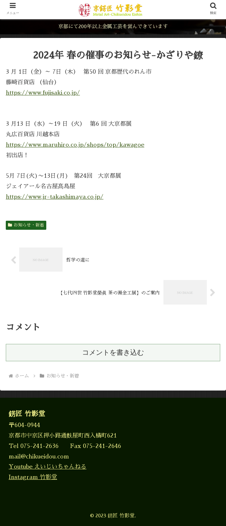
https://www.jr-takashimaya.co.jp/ (54, 197)
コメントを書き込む (113, 352)
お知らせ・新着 (26, 225)
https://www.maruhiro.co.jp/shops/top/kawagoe (75, 145)
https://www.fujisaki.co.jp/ (43, 93)
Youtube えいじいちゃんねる (47, 467)
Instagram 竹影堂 (33, 477)
